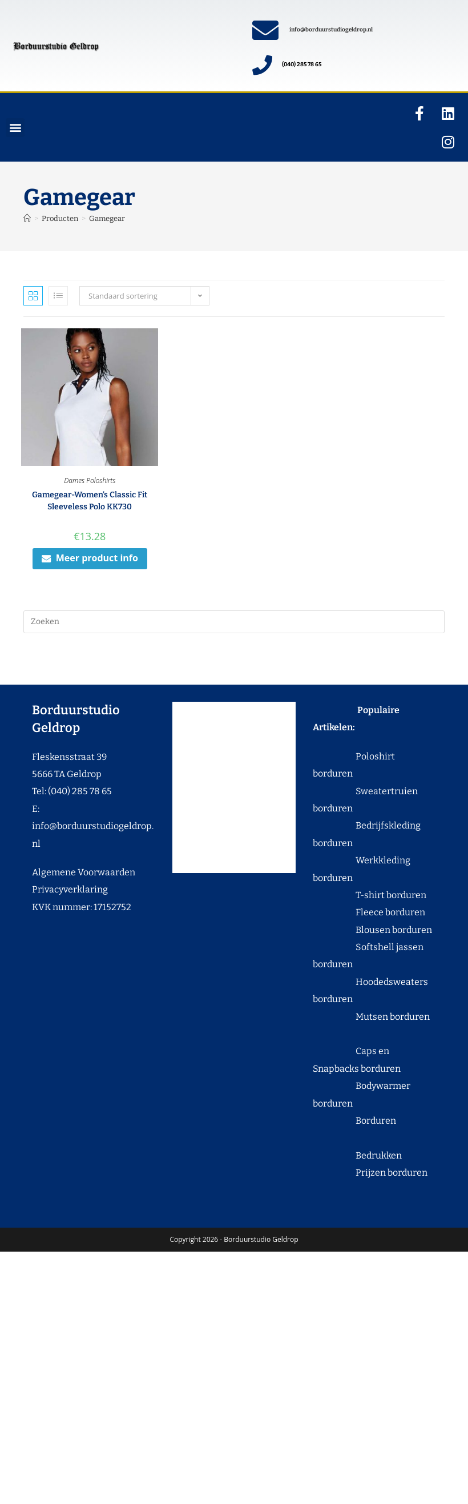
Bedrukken (357, 1155)
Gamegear (107, 218)
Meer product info (90, 558)
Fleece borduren (369, 912)
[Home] (27, 218)
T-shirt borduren (369, 895)
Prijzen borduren (370, 1172)
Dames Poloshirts (89, 480)
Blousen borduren (372, 929)
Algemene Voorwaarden (83, 872)
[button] (15, 127)
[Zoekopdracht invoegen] (234, 621)
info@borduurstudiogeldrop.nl (331, 29)
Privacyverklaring (70, 889)
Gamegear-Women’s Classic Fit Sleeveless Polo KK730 (89, 501)
